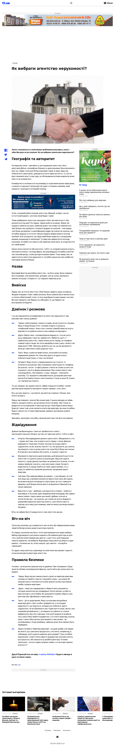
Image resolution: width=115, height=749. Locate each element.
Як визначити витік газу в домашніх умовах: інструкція (94, 260)
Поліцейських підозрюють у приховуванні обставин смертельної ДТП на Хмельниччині (37, 720)
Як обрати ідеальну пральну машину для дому (94, 216)
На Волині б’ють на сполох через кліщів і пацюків (61, 718)
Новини (15, 713)
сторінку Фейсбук (47, 654)
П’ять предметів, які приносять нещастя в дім (92, 246)
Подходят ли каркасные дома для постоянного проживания (93, 224)
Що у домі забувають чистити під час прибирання (94, 207)
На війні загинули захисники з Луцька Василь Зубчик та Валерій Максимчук (11, 719)
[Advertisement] (57, 44)
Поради (15, 63)
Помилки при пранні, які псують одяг (94, 253)
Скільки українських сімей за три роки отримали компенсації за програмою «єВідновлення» (88, 720)
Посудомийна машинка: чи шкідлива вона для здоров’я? (94, 232)
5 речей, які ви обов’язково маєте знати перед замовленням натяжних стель (94, 192)
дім (19, 665)
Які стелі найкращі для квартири (92, 200)
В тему (83, 185)
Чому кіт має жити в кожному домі (93, 239)
